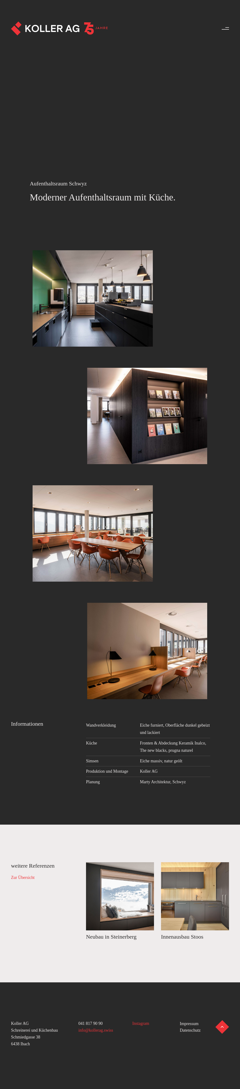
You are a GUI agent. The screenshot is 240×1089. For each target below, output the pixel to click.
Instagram (140, 1023)
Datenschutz (190, 1030)
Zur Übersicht (22, 877)
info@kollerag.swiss (96, 1030)
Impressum (189, 1023)
